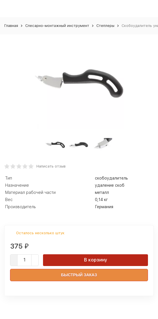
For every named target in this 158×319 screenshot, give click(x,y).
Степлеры (105, 25)
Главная (11, 25)
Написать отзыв (51, 166)
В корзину (95, 260)
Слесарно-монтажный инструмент (57, 25)
